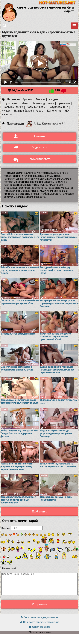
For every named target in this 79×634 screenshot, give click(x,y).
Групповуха (11, 103)
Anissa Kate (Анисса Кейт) (49, 123)
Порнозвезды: (15, 123)
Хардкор (54, 99)
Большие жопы (36, 107)
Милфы (40, 99)
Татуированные (58, 107)
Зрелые (27, 99)
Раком (39, 111)
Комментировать (39, 159)
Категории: (14, 99)
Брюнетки (64, 103)
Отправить (39, 604)
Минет (25, 103)
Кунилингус (54, 111)
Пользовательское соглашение (39, 622)
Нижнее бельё (23, 111)
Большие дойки (13, 107)
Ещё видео (39, 511)
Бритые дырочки (43, 103)
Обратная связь (39, 627)
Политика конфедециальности (40, 617)
